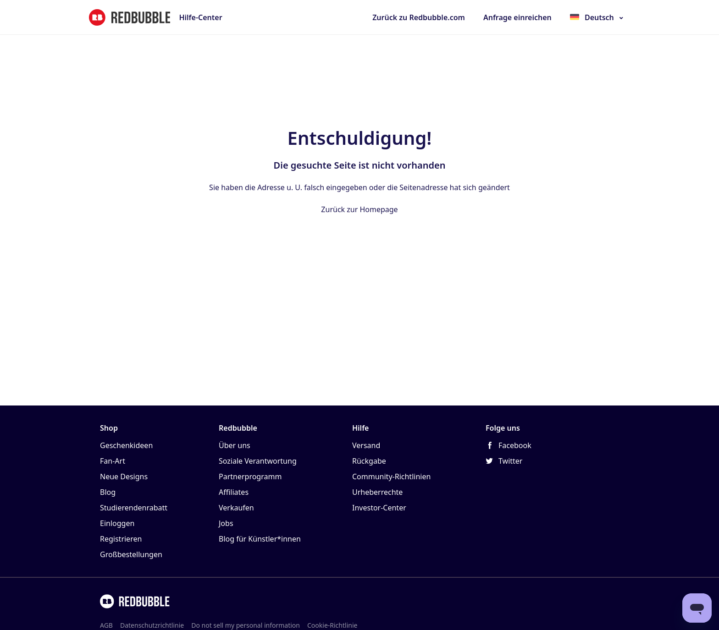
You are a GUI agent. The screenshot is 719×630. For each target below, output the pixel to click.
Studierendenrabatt (133, 508)
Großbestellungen (131, 554)
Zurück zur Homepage (359, 209)
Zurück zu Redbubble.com (418, 17)
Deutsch (599, 17)
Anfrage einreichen (517, 17)
